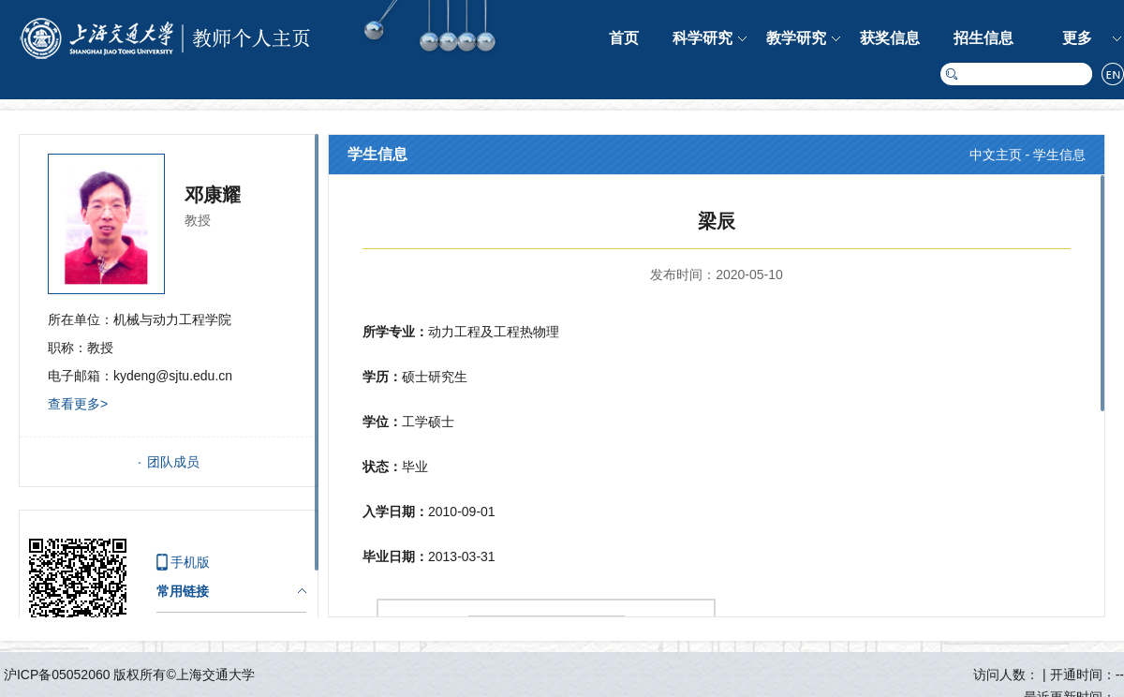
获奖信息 (890, 38)
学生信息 (1059, 154)
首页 (624, 38)
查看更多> (78, 403)
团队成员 (173, 461)
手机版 (190, 562)
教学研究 (796, 38)
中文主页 (995, 154)
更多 (1077, 38)
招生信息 (983, 38)
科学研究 (702, 38)
